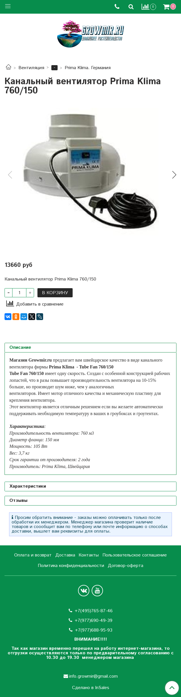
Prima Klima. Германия (88, 68)
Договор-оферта (125, 565)
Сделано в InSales (90, 688)
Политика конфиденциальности (71, 565)
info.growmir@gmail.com (93, 676)
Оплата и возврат (33, 555)
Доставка (65, 555)
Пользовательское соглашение (134, 555)
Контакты (89, 555)
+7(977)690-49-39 (93, 620)
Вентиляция (31, 68)
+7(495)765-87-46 (94, 611)
